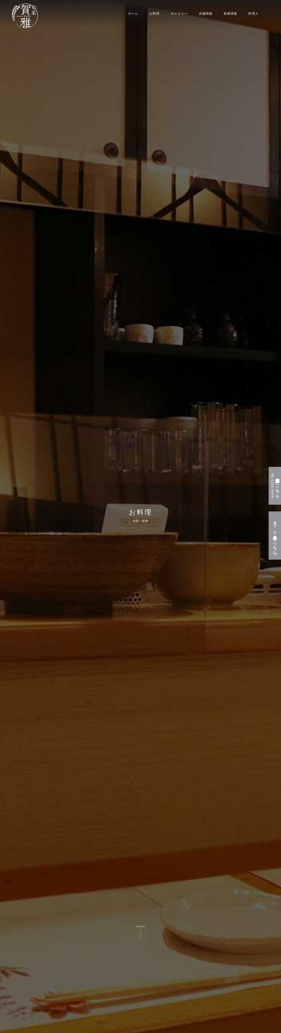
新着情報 (230, 13)
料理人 (253, 13)
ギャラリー (179, 13)
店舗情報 (205, 13)
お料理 (154, 13)
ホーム (133, 13)
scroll (140, 926)
